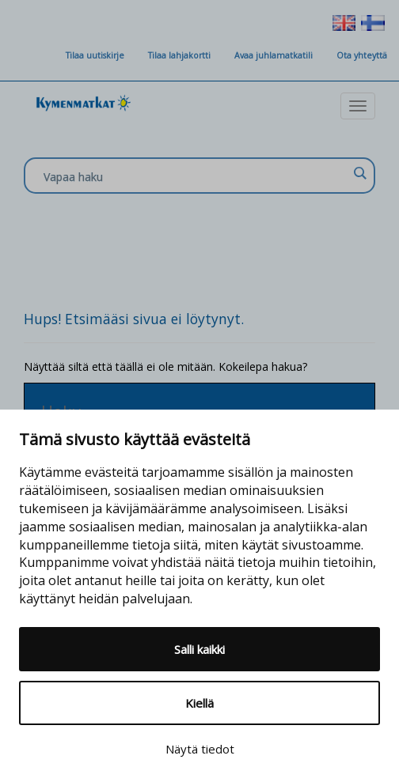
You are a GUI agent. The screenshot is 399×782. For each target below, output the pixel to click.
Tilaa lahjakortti (179, 55)
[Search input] (196, 176)
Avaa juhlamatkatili (273, 55)
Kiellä (199, 703)
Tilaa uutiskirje (95, 55)
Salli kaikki (199, 649)
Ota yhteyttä (361, 55)
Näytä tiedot (199, 749)
